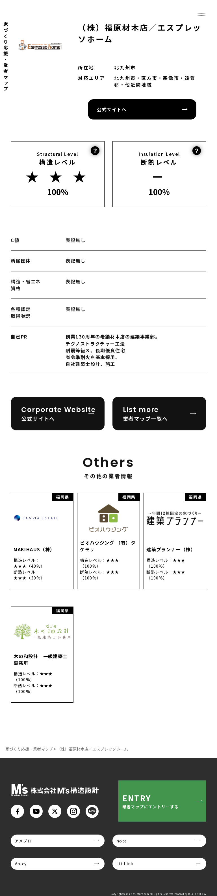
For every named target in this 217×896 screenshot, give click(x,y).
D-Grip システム (197, 894)
